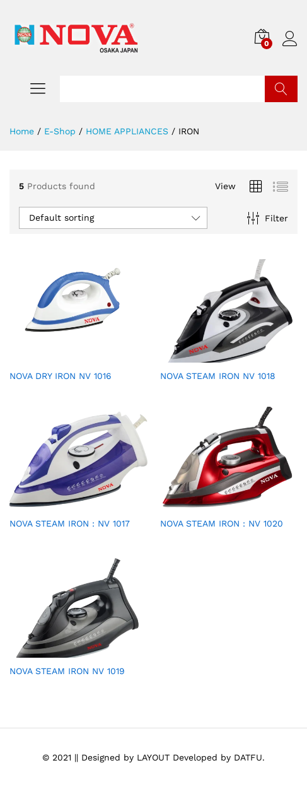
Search (281, 89)
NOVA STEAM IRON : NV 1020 (221, 523)
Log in (290, 39)
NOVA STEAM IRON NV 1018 (217, 376)
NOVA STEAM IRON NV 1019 (67, 671)
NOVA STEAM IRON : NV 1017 (69, 523)
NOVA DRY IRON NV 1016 (60, 376)
